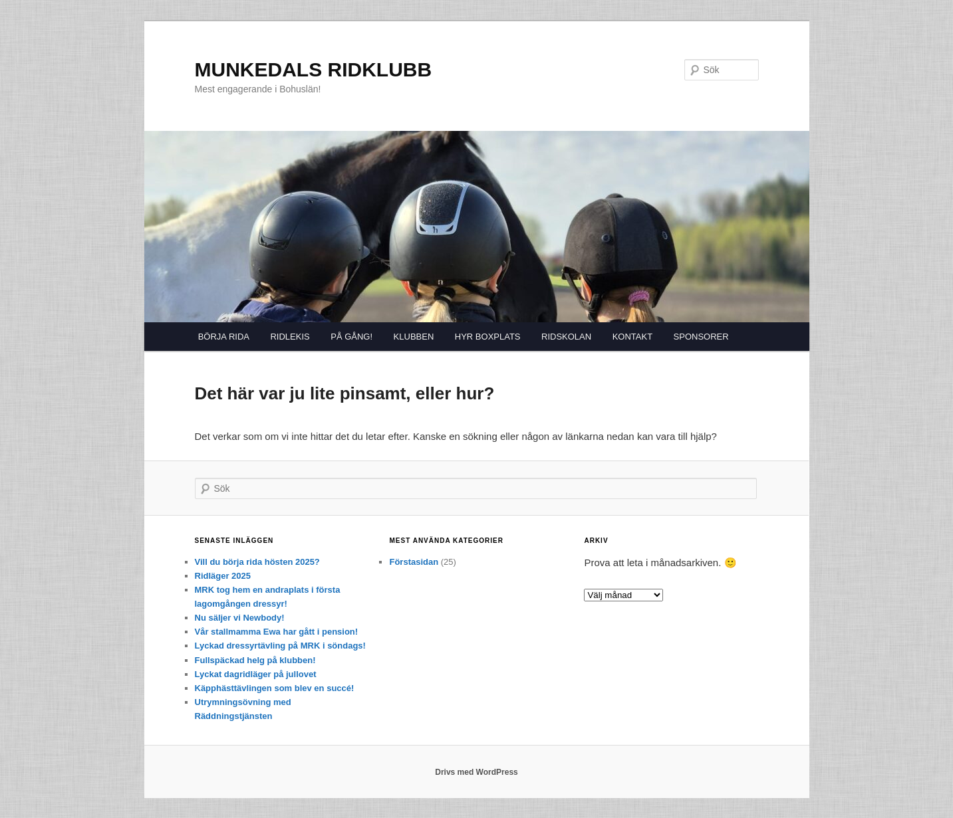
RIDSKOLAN (566, 337)
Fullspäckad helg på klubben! (255, 660)
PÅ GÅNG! (351, 337)
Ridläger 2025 (223, 576)
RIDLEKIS (289, 337)
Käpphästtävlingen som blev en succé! (274, 688)
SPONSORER (701, 337)
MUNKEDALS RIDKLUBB (313, 69)
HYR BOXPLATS (488, 337)
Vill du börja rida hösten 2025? (257, 562)
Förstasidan (413, 562)
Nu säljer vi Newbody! (240, 618)
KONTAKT (632, 337)
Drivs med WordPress (476, 772)
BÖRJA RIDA (223, 337)
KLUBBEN (414, 337)
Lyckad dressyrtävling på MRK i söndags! (280, 646)
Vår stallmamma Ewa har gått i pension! (276, 632)
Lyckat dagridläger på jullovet (256, 674)
